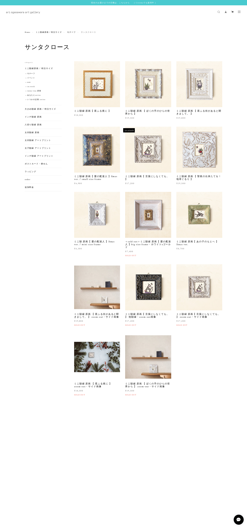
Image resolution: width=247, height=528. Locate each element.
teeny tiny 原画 (34, 91)
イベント (31, 78)
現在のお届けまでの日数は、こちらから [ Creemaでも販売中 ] (123, 3)
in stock (31, 87)
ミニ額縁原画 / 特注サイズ (49, 32)
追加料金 (29, 187)
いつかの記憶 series (36, 100)
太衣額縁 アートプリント (38, 140)
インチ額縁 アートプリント (39, 156)
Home (28, 32)
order (28, 179)
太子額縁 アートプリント (38, 148)
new (29, 82)
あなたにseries (34, 95)
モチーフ (71, 32)
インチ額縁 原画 (33, 117)
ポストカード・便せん (36, 164)
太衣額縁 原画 (32, 132)
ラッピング (30, 171)
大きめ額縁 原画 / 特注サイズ (40, 109)
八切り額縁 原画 (33, 124)
